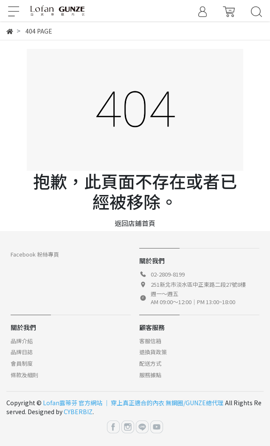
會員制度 (22, 363)
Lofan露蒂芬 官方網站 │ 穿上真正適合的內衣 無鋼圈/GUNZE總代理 (133, 402)
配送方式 (150, 363)
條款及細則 (24, 375)
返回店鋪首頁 (135, 223)
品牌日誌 (22, 352)
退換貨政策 (153, 352)
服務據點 (150, 375)
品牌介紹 (22, 341)
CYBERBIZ (78, 411)
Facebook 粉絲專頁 (35, 254)
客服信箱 (150, 341)
